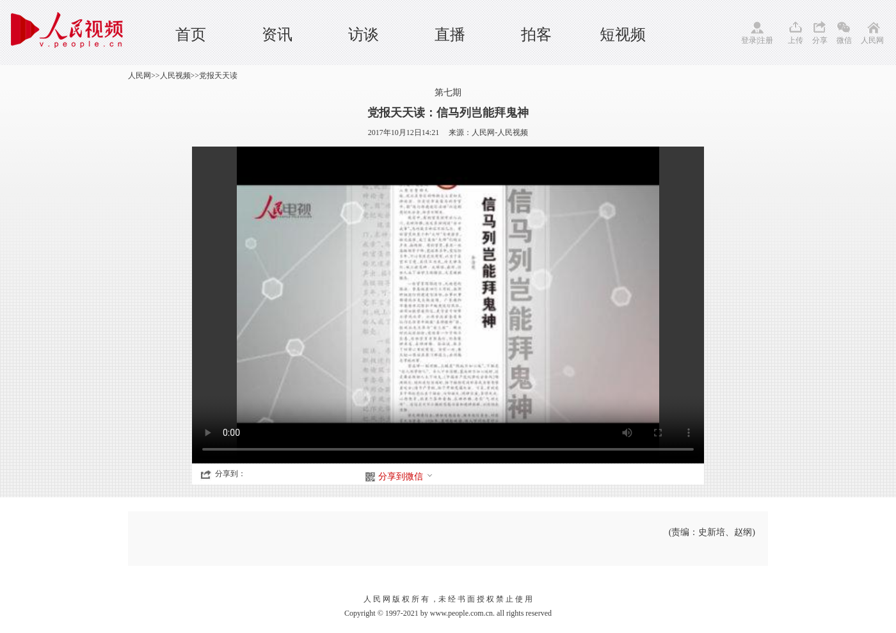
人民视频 (175, 75)
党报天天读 (218, 75)
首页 (190, 34)
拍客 (536, 34)
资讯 (277, 34)
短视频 (623, 34)
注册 (765, 40)
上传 (795, 40)
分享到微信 (405, 476)
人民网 (872, 40)
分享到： (230, 473)
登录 (748, 40)
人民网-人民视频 (500, 132)
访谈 (363, 34)
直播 (450, 34)
